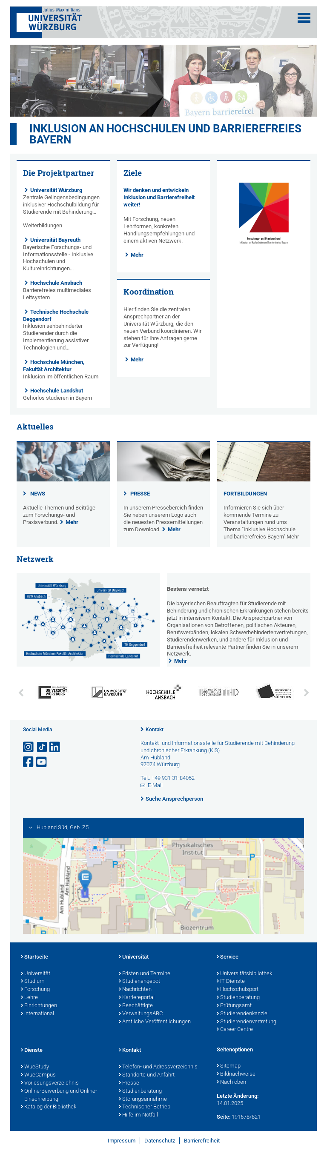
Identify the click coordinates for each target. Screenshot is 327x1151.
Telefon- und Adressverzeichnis (158, 1067)
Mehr (137, 255)
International (37, 1014)
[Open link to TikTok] (42, 747)
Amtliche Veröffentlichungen (155, 1022)
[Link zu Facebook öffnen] (29, 762)
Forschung (35, 990)
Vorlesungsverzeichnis (50, 1083)
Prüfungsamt (234, 1006)
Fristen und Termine (144, 974)
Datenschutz (159, 1140)
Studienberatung (238, 998)
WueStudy (35, 1067)
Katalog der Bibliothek (48, 1107)
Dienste (32, 1050)
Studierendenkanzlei (243, 1014)
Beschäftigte (136, 1006)
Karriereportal (137, 998)
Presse (129, 1083)
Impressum (121, 1140)
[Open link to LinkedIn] (55, 747)
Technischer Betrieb (144, 1107)
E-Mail (155, 785)
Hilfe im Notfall (138, 1115)
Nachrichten (135, 990)
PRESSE (140, 493)
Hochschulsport (237, 990)
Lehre (29, 998)
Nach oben (231, 1082)
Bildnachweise (236, 1074)
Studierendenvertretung (246, 1022)
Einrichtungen (39, 1006)
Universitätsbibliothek (244, 974)
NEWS (37, 493)
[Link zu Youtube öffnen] (42, 762)
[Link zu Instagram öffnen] (29, 747)
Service (227, 957)
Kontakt (155, 730)
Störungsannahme (143, 1099)
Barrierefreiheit (202, 1140)
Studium (33, 981)
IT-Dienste (231, 981)
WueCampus (38, 1075)
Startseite (34, 957)
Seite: (223, 1117)
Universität (35, 974)
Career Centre (235, 1030)
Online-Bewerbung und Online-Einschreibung (59, 1095)
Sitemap (229, 1066)
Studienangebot (139, 981)
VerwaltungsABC (141, 1014)
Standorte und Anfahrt (147, 1075)
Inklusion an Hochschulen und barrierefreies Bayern (165, 134)
